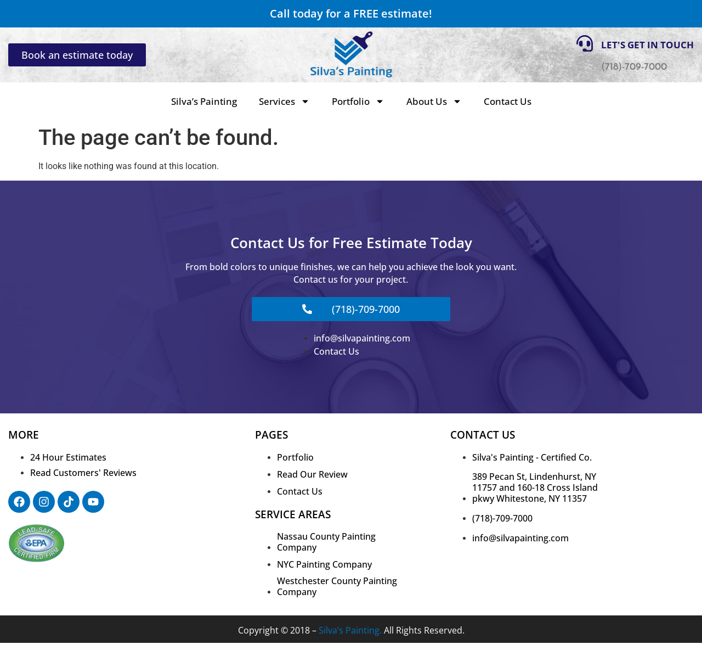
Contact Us (507, 101)
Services (284, 101)
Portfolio (358, 101)
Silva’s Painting (204, 101)
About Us (434, 101)
